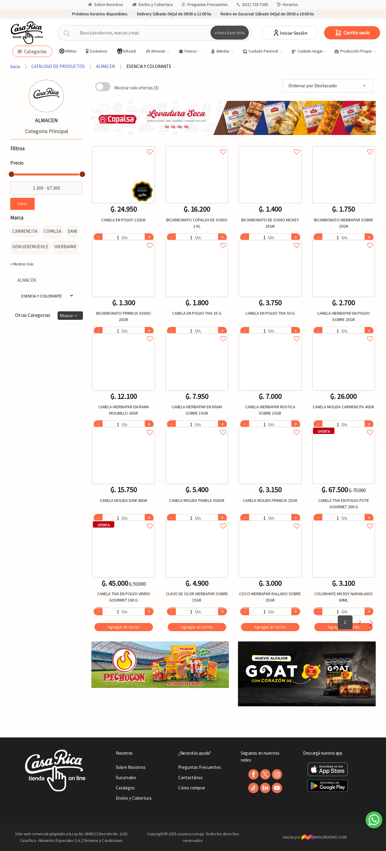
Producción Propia (353, 51)
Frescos (188, 51)
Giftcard (126, 51)
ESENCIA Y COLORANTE (148, 66)
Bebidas (220, 51)
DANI (72, 231)
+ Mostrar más (21, 264)
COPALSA (52, 231)
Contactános (190, 777)
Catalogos (125, 788)
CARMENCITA (24, 231)
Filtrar (22, 203)
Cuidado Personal (260, 51)
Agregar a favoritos (123, 145)
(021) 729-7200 (252, 4)
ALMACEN (105, 66)
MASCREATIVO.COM (324, 837)
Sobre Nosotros (105, 4)
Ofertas (67, 51)
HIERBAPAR (65, 246)
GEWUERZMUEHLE (30, 246)
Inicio (15, 66)
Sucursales (126, 777)
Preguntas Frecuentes (205, 4)
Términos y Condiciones (103, 840)
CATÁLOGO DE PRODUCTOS (58, 66)
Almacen (155, 51)
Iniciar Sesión (290, 33)
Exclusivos (95, 51)
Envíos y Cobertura (152, 4)
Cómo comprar (191, 788)
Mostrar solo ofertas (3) (136, 88)
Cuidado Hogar (307, 51)
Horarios (287, 4)
